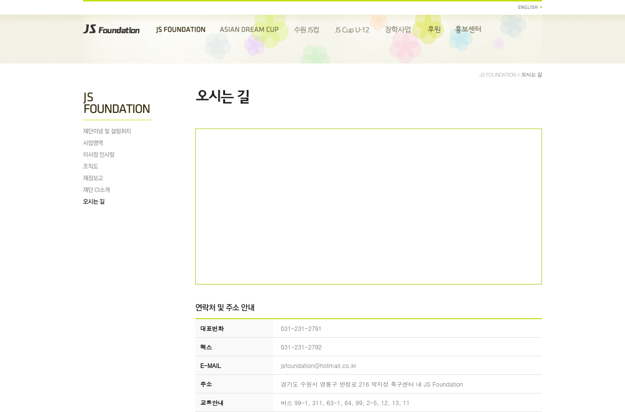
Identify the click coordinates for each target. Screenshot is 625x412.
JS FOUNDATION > (500, 74)
